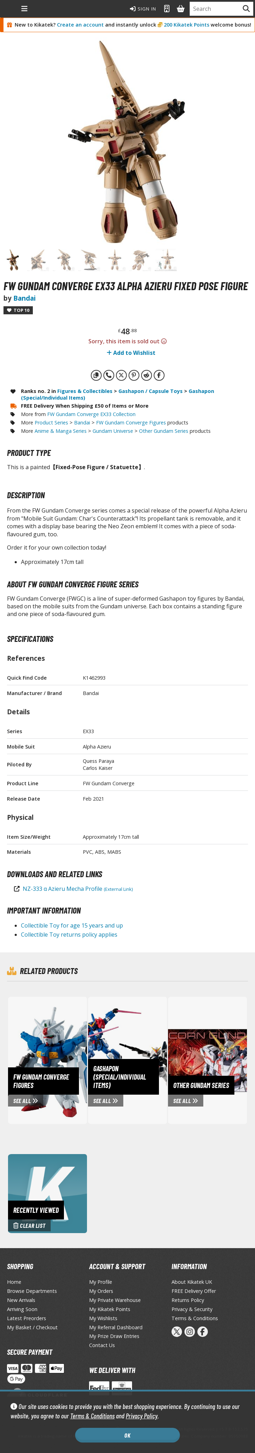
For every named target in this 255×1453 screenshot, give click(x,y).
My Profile (100, 1282)
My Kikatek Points (109, 1309)
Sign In (143, 8)
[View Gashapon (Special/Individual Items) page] (151, 1060)
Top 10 (18, 310)
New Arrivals (21, 1300)
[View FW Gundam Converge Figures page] (71, 1060)
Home (14, 1282)
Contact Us (102, 1345)
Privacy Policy (142, 1416)
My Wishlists (103, 1318)
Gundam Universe (113, 431)
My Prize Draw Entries (114, 1336)
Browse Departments (32, 1291)
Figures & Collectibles (84, 391)
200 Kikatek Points (186, 24)
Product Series (51, 422)
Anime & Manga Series (61, 431)
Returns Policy (188, 1300)
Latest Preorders (26, 1318)
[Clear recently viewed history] (47, 1193)
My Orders (101, 1291)
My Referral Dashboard (116, 1327)
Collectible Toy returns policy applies (69, 934)
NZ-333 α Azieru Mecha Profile (78, 889)
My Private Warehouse (115, 1300)
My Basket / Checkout (32, 1327)
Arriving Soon (22, 1309)
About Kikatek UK (192, 1282)
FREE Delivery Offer (194, 1291)
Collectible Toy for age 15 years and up (72, 925)
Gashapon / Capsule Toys (150, 391)
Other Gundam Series (163, 431)
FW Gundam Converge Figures (131, 422)
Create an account (80, 24)
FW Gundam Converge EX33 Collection (91, 414)
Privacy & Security (192, 1309)
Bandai (24, 298)
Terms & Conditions (92, 1416)
